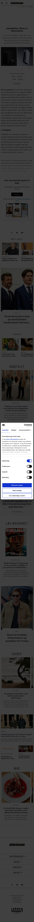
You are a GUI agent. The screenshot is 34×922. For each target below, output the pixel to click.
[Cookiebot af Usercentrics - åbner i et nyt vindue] (24, 425)
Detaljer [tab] (13, 430)
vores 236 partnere (12, 439)
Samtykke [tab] (5, 430)
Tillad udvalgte (17, 490)
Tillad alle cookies (17, 485)
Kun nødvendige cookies (17, 495)
